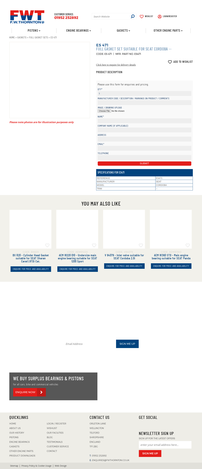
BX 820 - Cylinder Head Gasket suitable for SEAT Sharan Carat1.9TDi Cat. (31, 258)
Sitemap (14, 465)
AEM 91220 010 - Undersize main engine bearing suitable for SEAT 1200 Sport (77, 258)
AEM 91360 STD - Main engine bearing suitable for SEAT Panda (171, 257)
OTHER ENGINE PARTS (21, 451)
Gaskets (122, 30)
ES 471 (54, 37)
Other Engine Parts (167, 30)
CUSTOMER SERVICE (58, 446)
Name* (101, 117)
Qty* (100, 89)
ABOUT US (103, 3)
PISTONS (14, 437)
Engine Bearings (77, 30)
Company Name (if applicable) (113, 126)
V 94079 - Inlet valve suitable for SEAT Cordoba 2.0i (124, 257)
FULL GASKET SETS (38, 37)
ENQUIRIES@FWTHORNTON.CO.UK (110, 460)
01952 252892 (66, 18)
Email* (101, 144)
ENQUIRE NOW (25, 392)
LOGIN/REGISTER (170, 16)
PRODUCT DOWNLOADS (142, 3)
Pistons (33, 30)
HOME (12, 37)
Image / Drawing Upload (110, 108)
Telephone (103, 153)
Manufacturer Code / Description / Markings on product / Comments (133, 98)
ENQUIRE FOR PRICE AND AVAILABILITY (31, 269)
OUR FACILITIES (55, 432)
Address (102, 135)
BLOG (119, 3)
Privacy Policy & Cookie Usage (36, 465)
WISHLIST (149, 16)
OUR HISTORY (16, 432)
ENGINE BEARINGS (19, 442)
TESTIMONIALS (168, 3)
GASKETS (21, 37)
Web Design (61, 465)
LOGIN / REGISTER (56, 423)
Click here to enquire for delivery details (116, 65)
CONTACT (188, 3)
